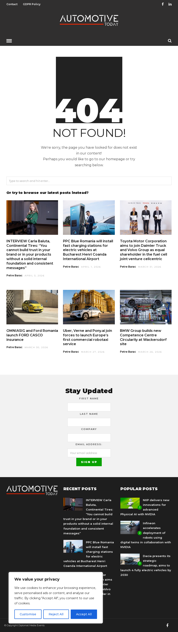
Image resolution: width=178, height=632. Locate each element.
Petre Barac (14, 275)
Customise (28, 614)
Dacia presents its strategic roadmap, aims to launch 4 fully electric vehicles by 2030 (145, 565)
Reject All (56, 614)
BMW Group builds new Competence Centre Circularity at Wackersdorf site (143, 337)
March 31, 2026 (149, 266)
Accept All (84, 614)
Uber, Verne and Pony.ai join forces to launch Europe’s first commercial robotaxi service (87, 337)
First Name (89, 398)
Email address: (89, 444)
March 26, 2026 (150, 351)
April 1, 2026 (91, 266)
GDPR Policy (31, 4)
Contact (12, 4)
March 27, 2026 (93, 351)
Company (89, 428)
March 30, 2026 (36, 347)
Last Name (89, 413)
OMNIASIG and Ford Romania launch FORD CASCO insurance (32, 334)
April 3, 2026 (35, 275)
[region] (56, 597)
